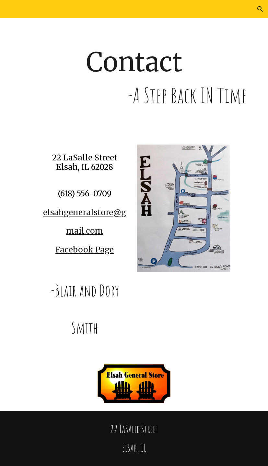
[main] (134, 77)
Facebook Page (84, 250)
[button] (260, 9)
